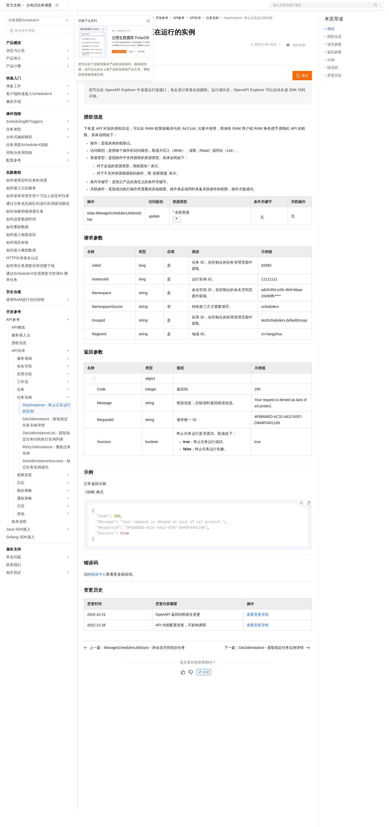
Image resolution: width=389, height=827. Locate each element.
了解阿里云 (170, 8)
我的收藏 (299, 61)
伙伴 (140, 8)
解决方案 (83, 8)
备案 (330, 8)
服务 (152, 8)
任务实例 (212, 34)
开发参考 (162, 34)
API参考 (178, 34)
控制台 (342, 8)
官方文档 (13, 22)
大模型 (53, 8)
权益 (99, 8)
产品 (67, 8)
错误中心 (98, 592)
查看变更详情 (257, 632)
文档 (319, 8)
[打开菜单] (8, 8)
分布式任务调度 (39, 22)
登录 (374, 8)
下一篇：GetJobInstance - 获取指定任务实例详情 (267, 666)
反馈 (203, 690)
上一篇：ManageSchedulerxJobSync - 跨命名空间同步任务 (134, 666)
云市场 (126, 8)
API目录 (195, 34)
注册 (355, 8)
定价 (111, 8)
